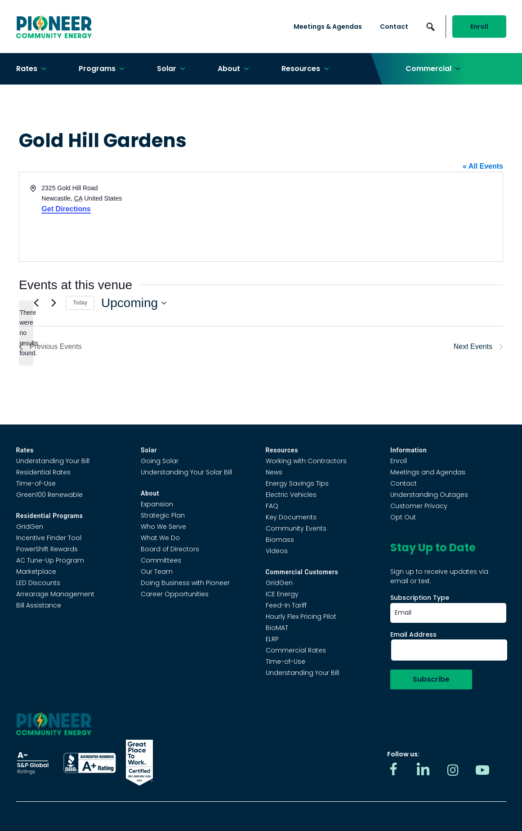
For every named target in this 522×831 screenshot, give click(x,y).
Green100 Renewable (49, 494)
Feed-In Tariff (286, 605)
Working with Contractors (306, 460)
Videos (277, 550)
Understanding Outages (429, 494)
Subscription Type (419, 597)
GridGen (29, 526)
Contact (394, 26)
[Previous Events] (36, 303)
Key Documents (291, 517)
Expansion (157, 504)
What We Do (160, 537)
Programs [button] (102, 69)
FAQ (272, 505)
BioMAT (277, 627)
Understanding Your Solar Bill (186, 472)
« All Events (483, 166)
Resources (305, 69)
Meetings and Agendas (427, 472)
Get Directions (65, 209)
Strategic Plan (163, 515)
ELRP (272, 638)
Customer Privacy (418, 505)
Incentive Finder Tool (48, 537)
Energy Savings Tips (297, 483)
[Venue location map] (381, 216)
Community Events (296, 528)
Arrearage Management (55, 594)
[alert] (26, 333)
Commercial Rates (296, 650)
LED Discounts (38, 582)
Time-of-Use (36, 483)
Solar (171, 69)
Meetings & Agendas (328, 26)
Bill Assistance (38, 605)
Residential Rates (43, 472)
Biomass (280, 539)
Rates (31, 69)
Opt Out (403, 517)
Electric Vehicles (291, 494)
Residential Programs (49, 515)
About (234, 69)
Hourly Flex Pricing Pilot (301, 616)
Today (80, 302)
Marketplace (36, 571)
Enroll (479, 26)
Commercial (433, 69)
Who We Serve (163, 526)
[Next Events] (53, 303)
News (274, 472)
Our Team (157, 571)
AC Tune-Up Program (50, 560)
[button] (431, 27)
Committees (161, 560)
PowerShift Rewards (47, 549)
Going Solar (159, 460)
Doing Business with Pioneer (185, 582)
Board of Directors (170, 549)
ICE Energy (282, 594)
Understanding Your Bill (52, 460)
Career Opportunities (175, 594)
